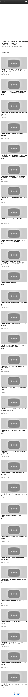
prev (2, 692)
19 (14, 694)
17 (9, 694)
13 (18, 692)
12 (15, 692)
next (18, 694)
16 (26, 692)
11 (13, 692)
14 (21, 692)
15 (23, 692)
